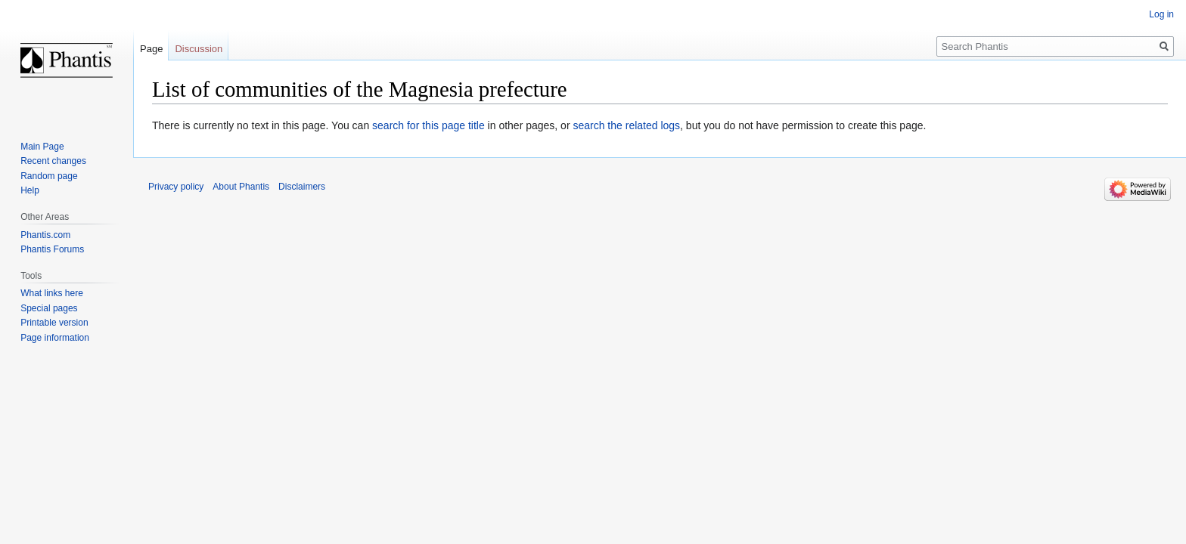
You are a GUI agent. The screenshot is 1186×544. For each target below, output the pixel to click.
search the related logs (626, 125)
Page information (54, 337)
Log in (1161, 14)
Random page (48, 176)
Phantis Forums (52, 249)
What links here (51, 293)
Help (29, 190)
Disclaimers (301, 186)
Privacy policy (175, 186)
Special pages (48, 308)
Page (151, 48)
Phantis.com (45, 235)
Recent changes (53, 161)
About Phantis (241, 186)
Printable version (54, 322)
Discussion (198, 48)
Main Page (42, 146)
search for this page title (428, 125)
